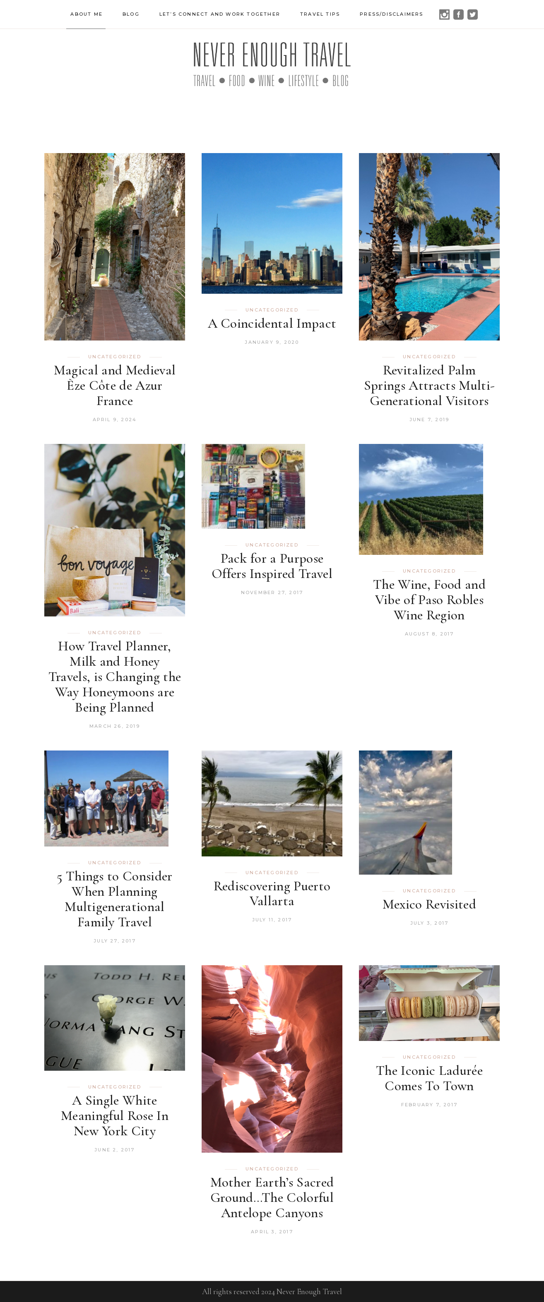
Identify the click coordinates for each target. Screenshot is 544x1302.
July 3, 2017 (429, 923)
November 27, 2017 (272, 592)
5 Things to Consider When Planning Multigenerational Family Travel (115, 899)
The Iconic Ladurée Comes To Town (429, 1078)
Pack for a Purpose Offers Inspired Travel (272, 566)
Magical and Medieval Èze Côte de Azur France (115, 385)
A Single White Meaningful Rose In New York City (114, 1115)
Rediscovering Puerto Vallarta (272, 893)
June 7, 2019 (429, 419)
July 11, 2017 (272, 920)
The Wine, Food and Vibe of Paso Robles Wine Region (429, 599)
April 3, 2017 (272, 1232)
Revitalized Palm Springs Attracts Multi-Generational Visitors (429, 385)
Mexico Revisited (429, 904)
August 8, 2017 (429, 634)
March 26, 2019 (114, 726)
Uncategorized (114, 357)
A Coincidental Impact (272, 323)
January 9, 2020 (272, 342)
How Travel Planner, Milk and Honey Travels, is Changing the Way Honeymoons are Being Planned (114, 676)
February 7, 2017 (429, 1105)
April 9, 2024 (115, 419)
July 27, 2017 (115, 941)
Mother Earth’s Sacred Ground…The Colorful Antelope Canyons (272, 1197)
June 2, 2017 (114, 1150)
